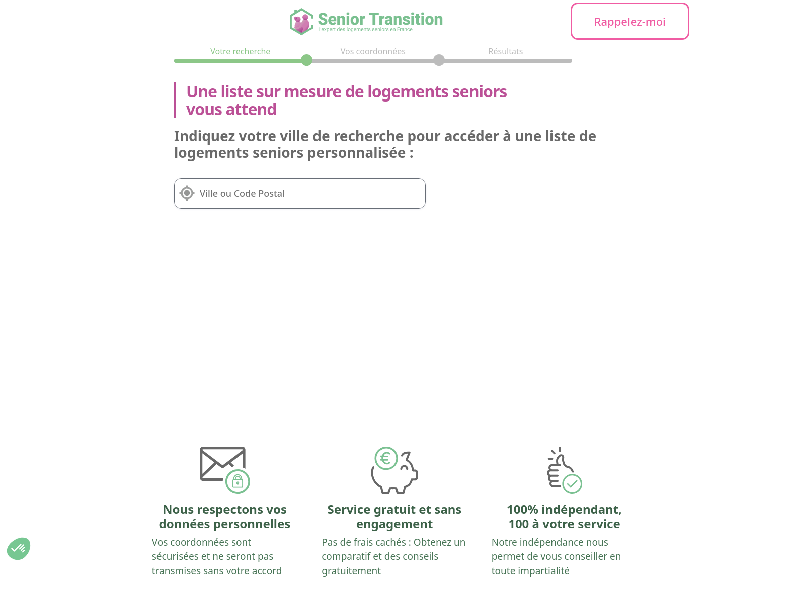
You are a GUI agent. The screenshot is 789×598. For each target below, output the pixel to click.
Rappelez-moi (630, 21)
